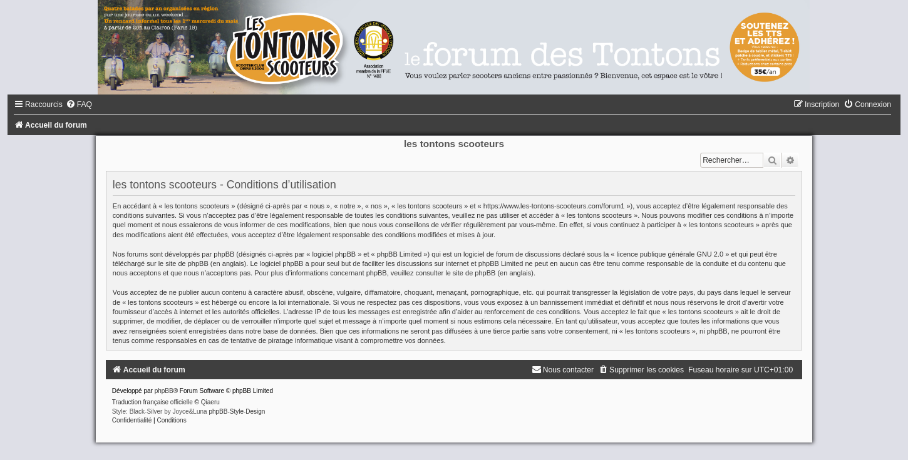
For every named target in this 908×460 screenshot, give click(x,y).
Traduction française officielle (152, 402)
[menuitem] (79, 104)
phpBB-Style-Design (237, 411)
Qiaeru (210, 402)
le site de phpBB (183, 263)
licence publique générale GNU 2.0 (670, 254)
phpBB (164, 390)
